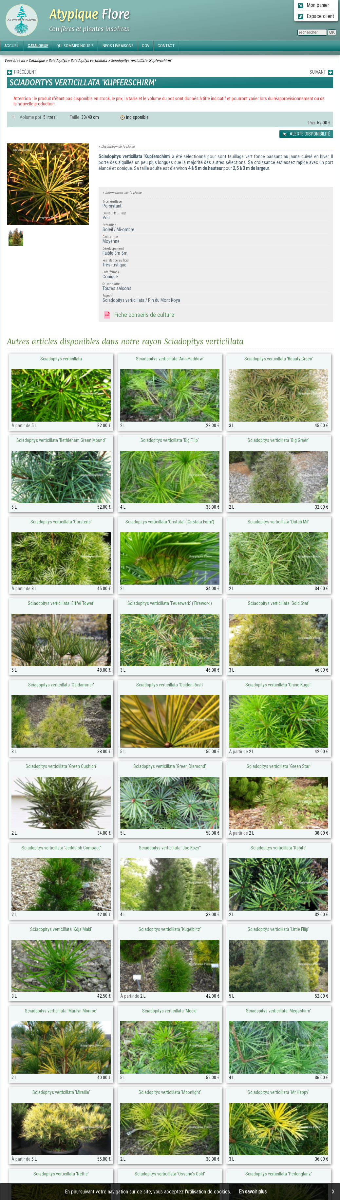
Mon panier (313, 5)
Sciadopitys (57, 60)
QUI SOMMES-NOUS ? (74, 45)
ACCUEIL (11, 45)
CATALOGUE (38, 45)
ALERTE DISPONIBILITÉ (306, 134)
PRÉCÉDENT (21, 72)
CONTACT (166, 45)
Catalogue (36, 60)
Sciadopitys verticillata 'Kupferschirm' (141, 60)
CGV (145, 45)
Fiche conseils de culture (138, 315)
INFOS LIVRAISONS (118, 45)
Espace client (316, 16)
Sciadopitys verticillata (88, 60)
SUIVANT (321, 72)
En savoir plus (253, 1192)
